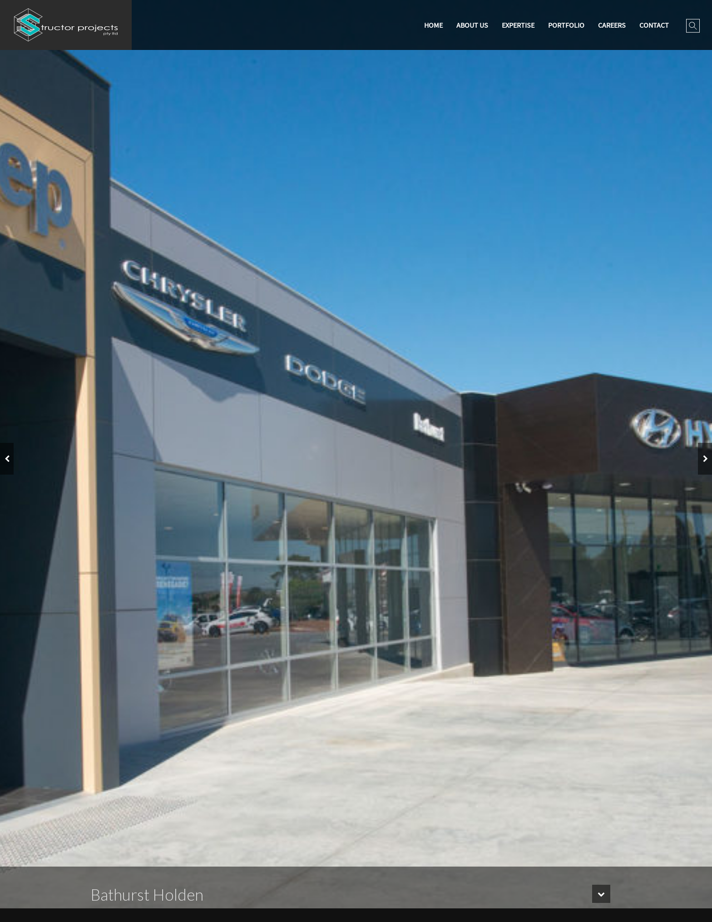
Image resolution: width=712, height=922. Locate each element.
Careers (612, 25)
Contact (654, 25)
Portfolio (566, 25)
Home (433, 25)
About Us (472, 25)
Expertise (518, 25)
